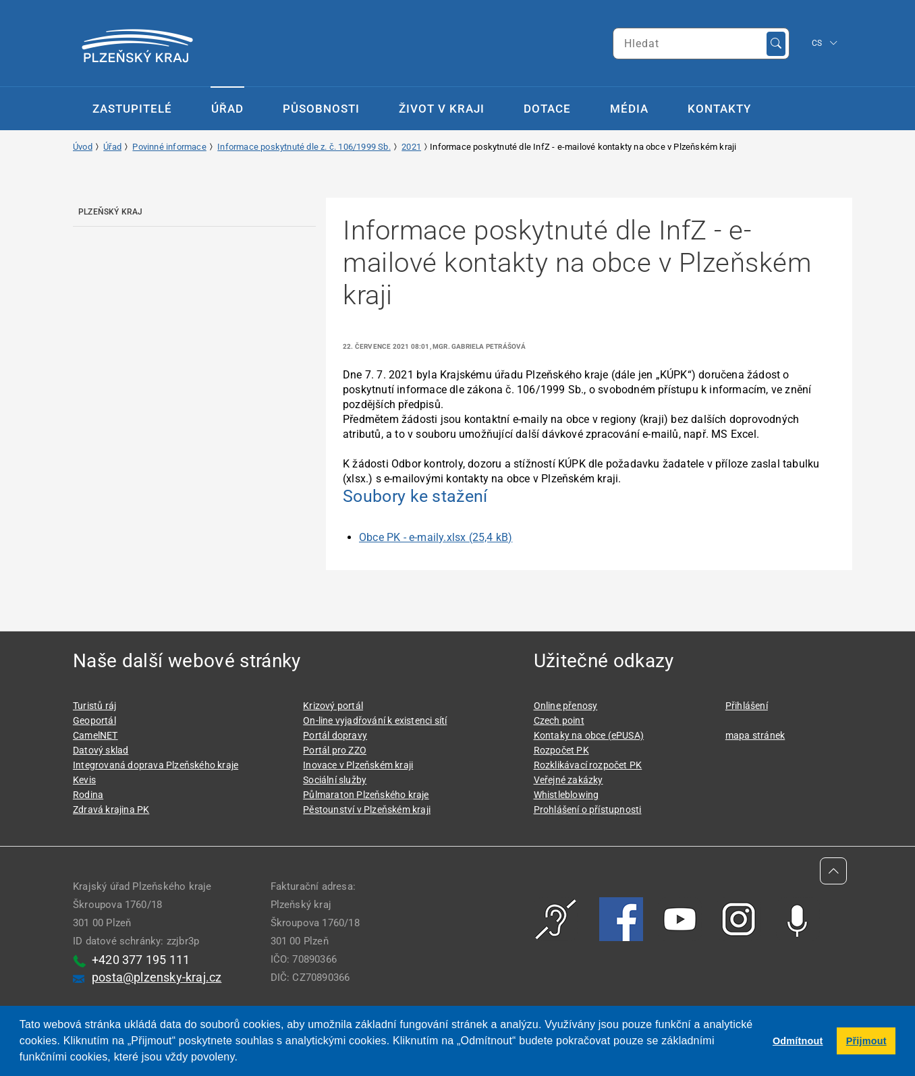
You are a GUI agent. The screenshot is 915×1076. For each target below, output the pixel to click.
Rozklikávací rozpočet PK (588, 765)
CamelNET (95, 735)
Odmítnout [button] (798, 1041)
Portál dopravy (335, 735)
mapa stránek (755, 735)
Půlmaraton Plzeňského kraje (365, 794)
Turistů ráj (94, 705)
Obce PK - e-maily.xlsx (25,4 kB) (435, 537)
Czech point (559, 720)
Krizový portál (333, 705)
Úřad (227, 108)
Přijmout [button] (866, 1041)
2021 (411, 147)
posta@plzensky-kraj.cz (156, 977)
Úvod (82, 147)
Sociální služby (334, 779)
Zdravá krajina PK (111, 809)
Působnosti (321, 108)
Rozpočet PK (561, 750)
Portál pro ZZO (334, 750)
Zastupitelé (132, 108)
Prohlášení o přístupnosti (588, 809)
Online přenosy (566, 705)
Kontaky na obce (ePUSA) (589, 735)
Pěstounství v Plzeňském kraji (367, 809)
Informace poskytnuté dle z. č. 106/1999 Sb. (304, 147)
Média (629, 108)
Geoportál (94, 720)
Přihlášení (746, 705)
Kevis (84, 779)
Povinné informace (169, 147)
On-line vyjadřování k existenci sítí (375, 720)
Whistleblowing (566, 794)
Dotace (547, 108)
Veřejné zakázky (568, 779)
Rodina (88, 794)
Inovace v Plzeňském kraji (358, 765)
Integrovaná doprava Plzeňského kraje (155, 765)
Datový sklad (100, 750)
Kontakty (719, 108)
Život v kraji (441, 108)
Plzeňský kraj (110, 212)
